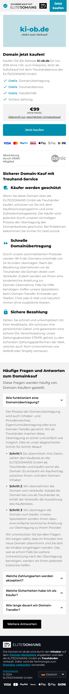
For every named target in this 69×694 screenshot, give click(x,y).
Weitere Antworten (22, 624)
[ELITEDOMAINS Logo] (34, 645)
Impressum (10, 671)
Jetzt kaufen (58, 6)
